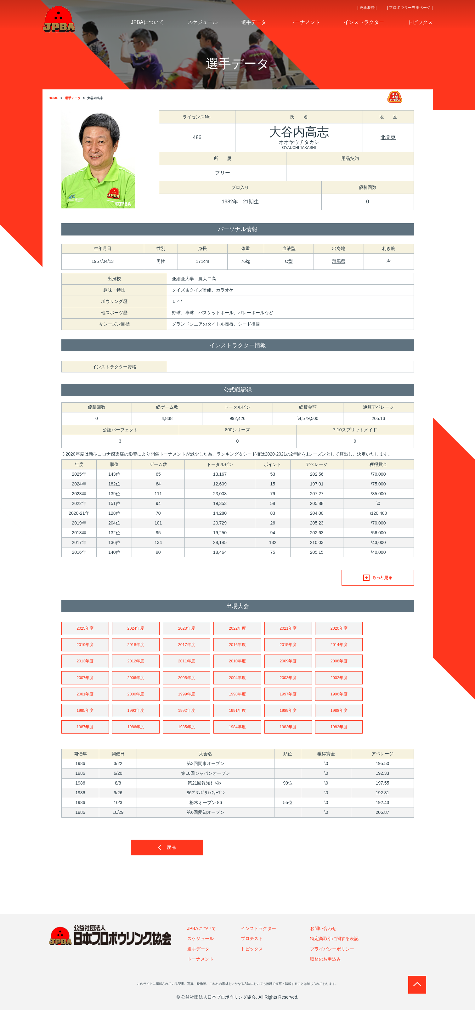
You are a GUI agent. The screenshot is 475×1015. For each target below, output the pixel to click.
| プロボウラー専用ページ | (410, 7)
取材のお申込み (325, 964)
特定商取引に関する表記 (334, 943)
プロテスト (252, 943)
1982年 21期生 (240, 201)
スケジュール (200, 943)
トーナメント (200, 964)
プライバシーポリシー (332, 953)
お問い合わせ (323, 933)
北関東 (388, 137)
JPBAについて (201, 933)
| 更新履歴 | (366, 7)
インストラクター (258, 933)
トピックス (252, 953)
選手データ (198, 953)
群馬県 (338, 261)
